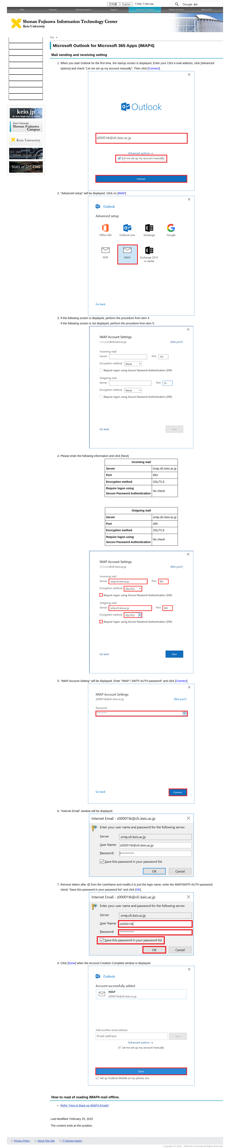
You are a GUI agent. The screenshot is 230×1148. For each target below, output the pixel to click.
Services (16, 78)
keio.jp (15, 65)
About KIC (206, 10)
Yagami (114, 10)
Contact (16, 90)
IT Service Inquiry (72, 1140)
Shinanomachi (83, 10)
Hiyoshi (53, 10)
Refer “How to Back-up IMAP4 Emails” (85, 1105)
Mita (22, 10)
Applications (18, 84)
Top (52, 37)
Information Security (23, 72)
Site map (149, 4)
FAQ (139, 4)
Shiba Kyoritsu (176, 10)
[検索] (202, 4)
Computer (17, 46)
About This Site (46, 1140)
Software (16, 59)
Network (16, 53)
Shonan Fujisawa (145, 10)
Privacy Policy (22, 1140)
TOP (14, 40)
